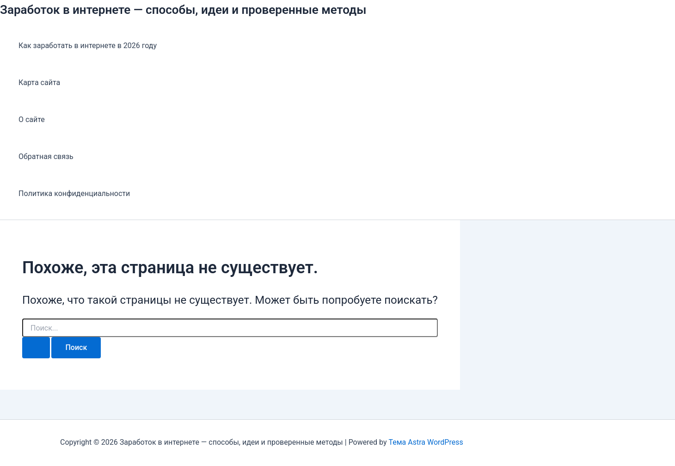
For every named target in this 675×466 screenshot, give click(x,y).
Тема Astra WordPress (425, 442)
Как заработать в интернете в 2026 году (87, 45)
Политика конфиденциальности (74, 193)
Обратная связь (46, 156)
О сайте (31, 119)
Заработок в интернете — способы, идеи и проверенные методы (183, 10)
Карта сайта (39, 82)
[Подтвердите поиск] (36, 347)
